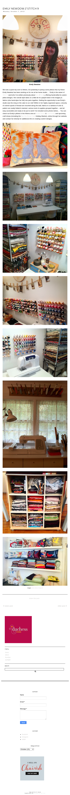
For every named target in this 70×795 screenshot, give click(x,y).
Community (51, 113)
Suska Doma (40, 113)
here (37, 95)
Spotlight (8, 660)
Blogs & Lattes (40, 793)
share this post (34, 598)
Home (7, 652)
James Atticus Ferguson (37, 588)
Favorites (8, 657)
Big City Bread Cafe (28, 116)
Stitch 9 (5, 95)
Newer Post (8, 606)
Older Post (62, 606)
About (7, 655)
